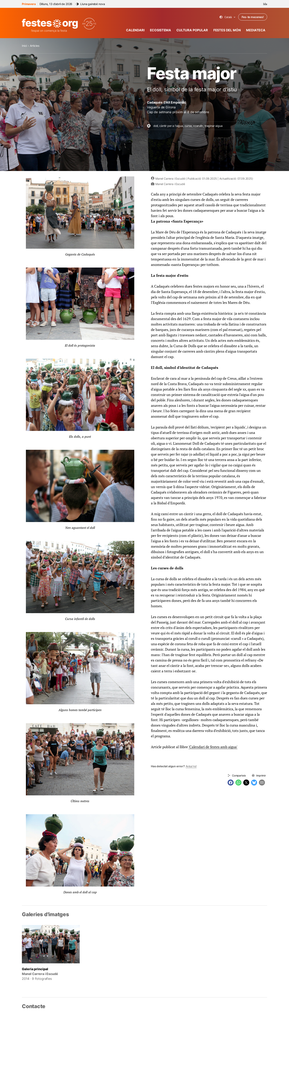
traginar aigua (214, 125)
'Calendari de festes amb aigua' (212, 746)
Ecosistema (160, 30)
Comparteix (239, 775)
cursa (188, 125)
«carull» (198, 125)
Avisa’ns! (191, 766)
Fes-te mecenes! (253, 17)
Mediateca (255, 30)
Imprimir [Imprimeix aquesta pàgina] (261, 775)
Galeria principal (35, 969)
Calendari (135, 30)
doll (155, 125)
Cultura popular (192, 30)
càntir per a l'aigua (171, 125)
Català (227, 17)
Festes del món (227, 30)
